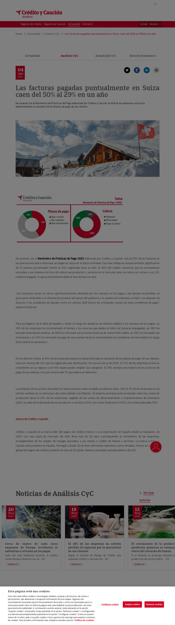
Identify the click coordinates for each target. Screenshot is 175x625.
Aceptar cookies (132, 604)
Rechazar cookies (154, 604)
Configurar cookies (110, 604)
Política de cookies (84, 620)
